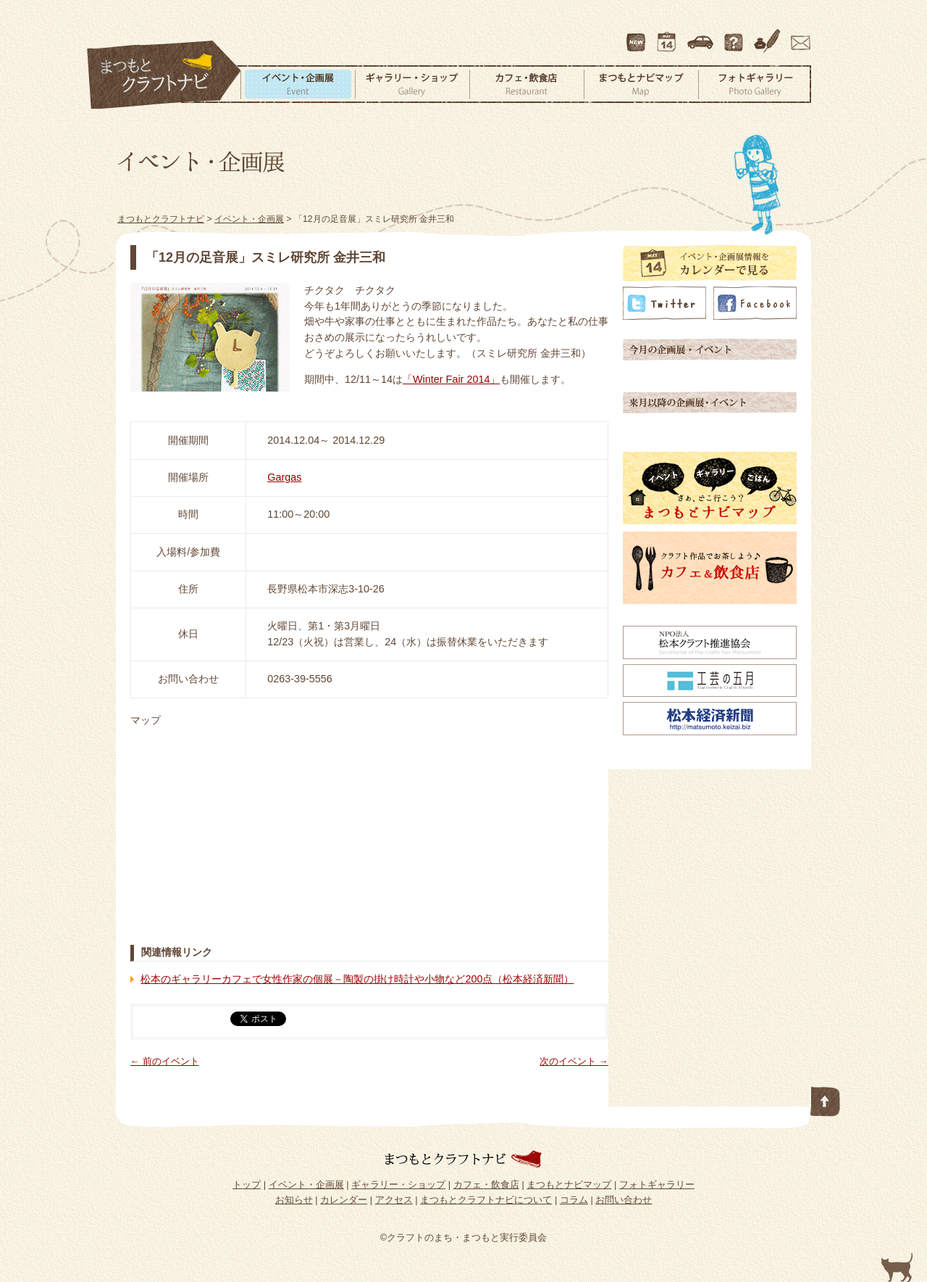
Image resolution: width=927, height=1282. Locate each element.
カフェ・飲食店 (526, 84)
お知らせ (294, 1199)
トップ (246, 1184)
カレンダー (669, 35)
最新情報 (636, 35)
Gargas (284, 477)
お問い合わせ (798, 35)
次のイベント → (574, 1061)
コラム (769, 35)
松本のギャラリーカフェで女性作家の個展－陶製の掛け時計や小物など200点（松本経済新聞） (357, 979)
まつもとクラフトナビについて (735, 35)
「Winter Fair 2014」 (451, 379)
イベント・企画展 (297, 84)
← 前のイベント (164, 1061)
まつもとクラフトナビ (164, 75)
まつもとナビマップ (641, 84)
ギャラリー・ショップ (412, 84)
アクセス (702, 35)
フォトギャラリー (754, 84)
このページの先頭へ (825, 1098)
